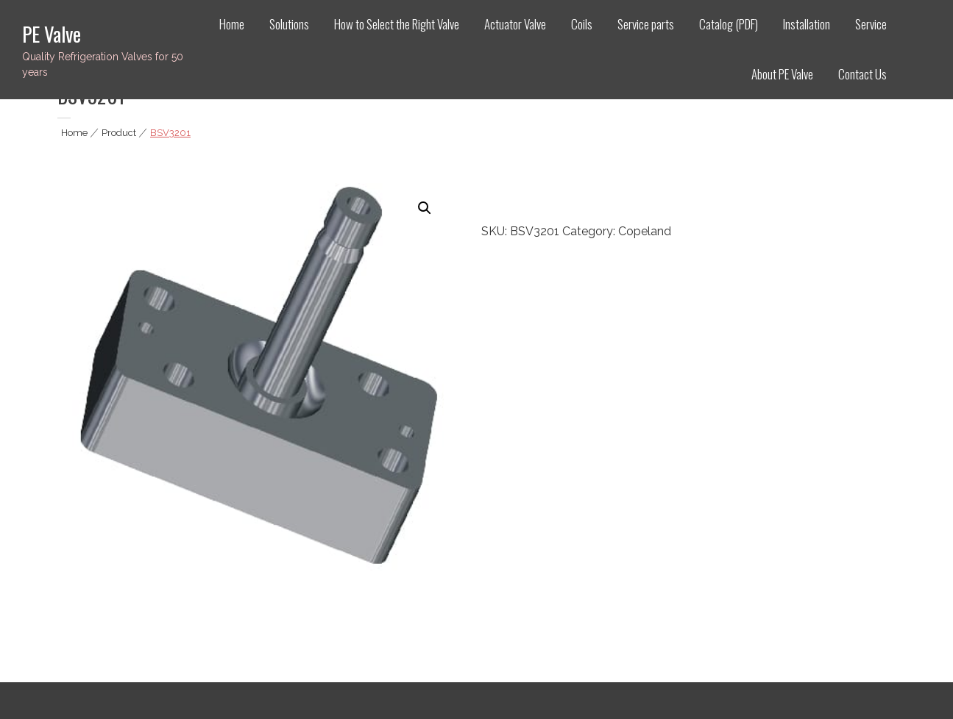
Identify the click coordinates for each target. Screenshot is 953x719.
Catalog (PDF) (728, 24)
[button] (424, 208)
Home (231, 24)
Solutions (289, 24)
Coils (581, 24)
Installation (806, 24)
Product (119, 132)
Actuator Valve (515, 24)
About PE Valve (782, 74)
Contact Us (862, 74)
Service (871, 24)
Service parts (645, 24)
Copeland (644, 231)
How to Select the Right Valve (396, 24)
